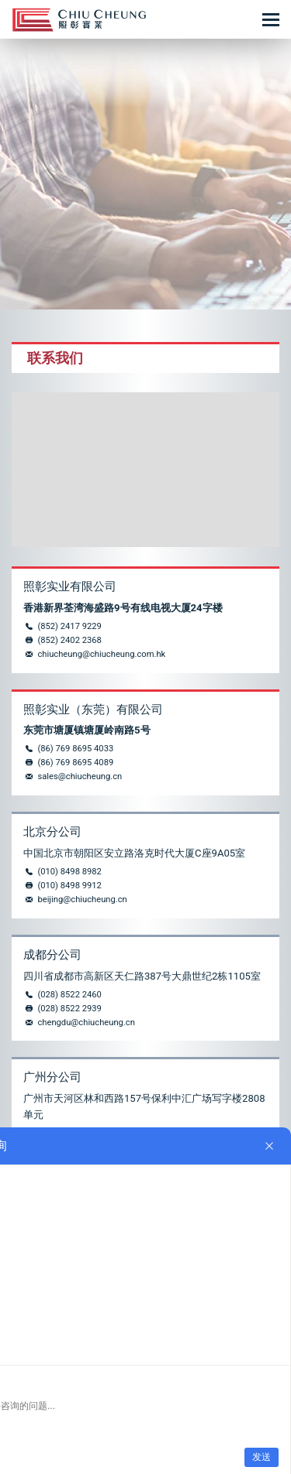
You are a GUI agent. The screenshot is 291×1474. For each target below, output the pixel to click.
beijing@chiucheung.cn (81, 899)
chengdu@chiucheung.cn (85, 1022)
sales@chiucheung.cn (79, 776)
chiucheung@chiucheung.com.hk (101, 654)
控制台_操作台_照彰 (79, 20)
